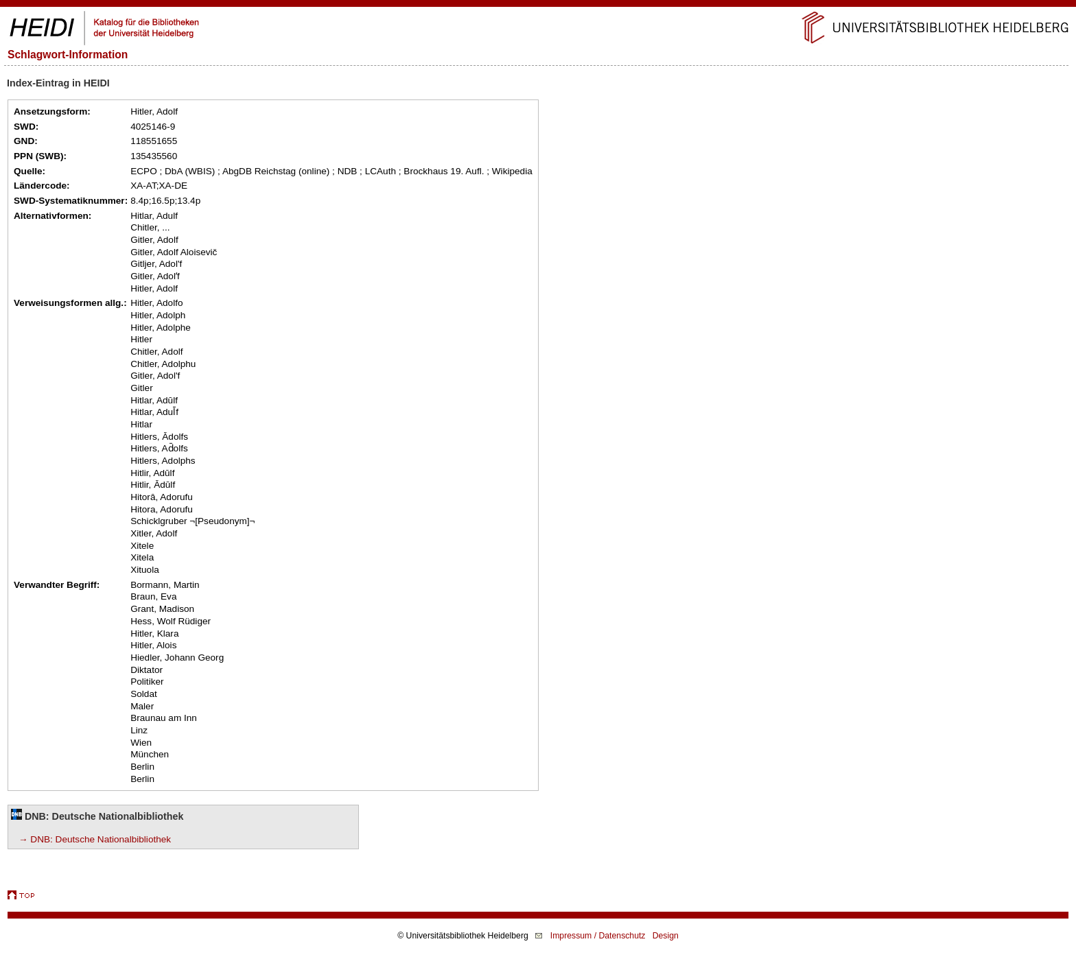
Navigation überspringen (538, 5)
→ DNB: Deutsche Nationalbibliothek (95, 839)
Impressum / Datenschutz (598, 936)
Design (666, 936)
